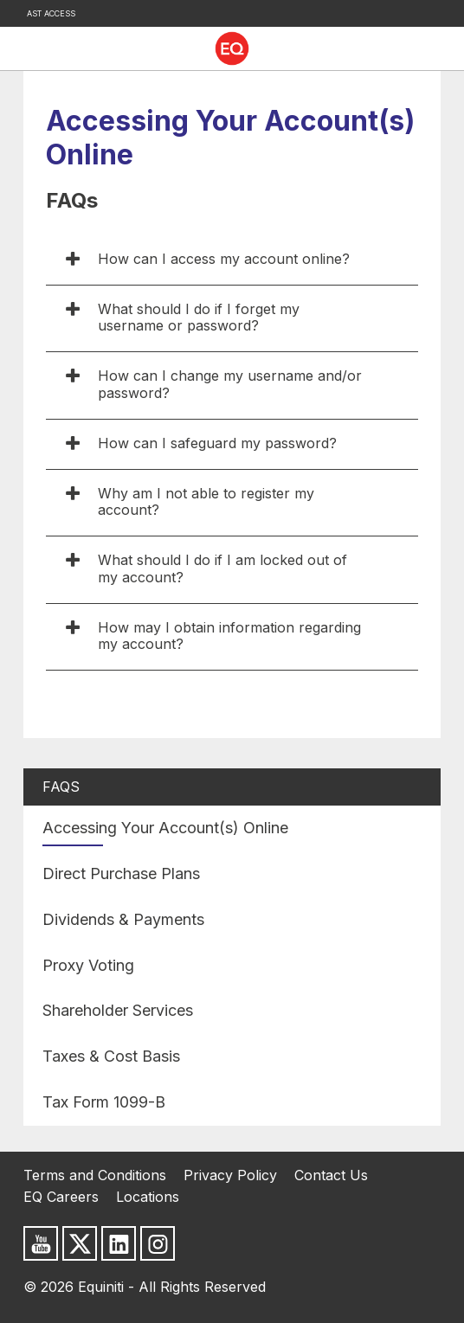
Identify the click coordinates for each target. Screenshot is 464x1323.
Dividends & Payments (123, 919)
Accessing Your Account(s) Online (165, 828)
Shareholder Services (117, 1010)
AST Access (51, 13)
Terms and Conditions (94, 1175)
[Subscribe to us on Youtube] (40, 1243)
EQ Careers (61, 1196)
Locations (147, 1196)
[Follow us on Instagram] (157, 1243)
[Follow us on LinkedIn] (118, 1243)
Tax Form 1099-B (103, 1102)
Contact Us (331, 1175)
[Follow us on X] (79, 1243)
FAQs (61, 786)
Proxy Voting (88, 965)
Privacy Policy (230, 1175)
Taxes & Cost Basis (111, 1056)
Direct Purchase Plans (121, 873)
